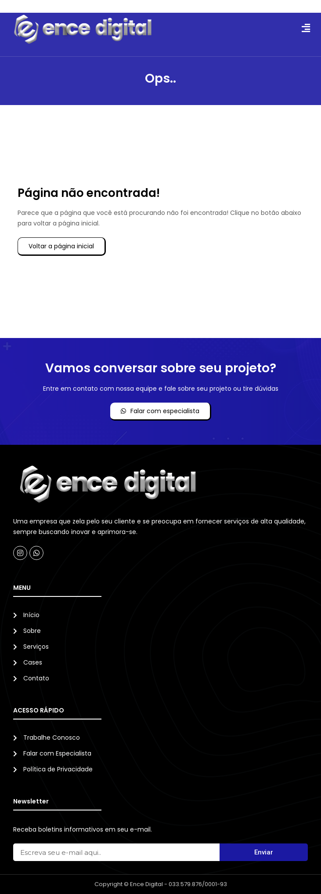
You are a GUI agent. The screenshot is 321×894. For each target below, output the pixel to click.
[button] (305, 28)
